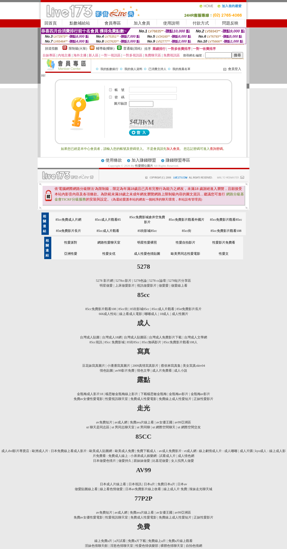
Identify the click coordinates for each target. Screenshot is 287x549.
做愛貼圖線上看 (86, 489)
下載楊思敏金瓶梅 (153, 394)
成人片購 (246, 451)
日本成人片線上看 (113, 484)
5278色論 (140, 281)
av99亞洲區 (183, 422)
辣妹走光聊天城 (200, 489)
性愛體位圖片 (144, 165)
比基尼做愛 (160, 461)
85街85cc (133, 342)
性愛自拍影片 (185, 242)
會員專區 (112, 23)
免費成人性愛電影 (143, 399)
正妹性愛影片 (203, 399)
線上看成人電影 (130, 314)
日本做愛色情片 (104, 461)
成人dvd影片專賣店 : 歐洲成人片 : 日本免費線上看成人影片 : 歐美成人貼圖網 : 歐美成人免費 (67, 451)
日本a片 (149, 484)
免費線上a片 (157, 541)
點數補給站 (80, 23)
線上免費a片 (103, 541)
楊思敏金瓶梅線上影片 (121, 394)
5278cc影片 (123, 281)
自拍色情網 (194, 546)
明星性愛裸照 (147, 242)
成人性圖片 (180, 314)
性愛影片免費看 (223, 242)
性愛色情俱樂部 (146, 546)
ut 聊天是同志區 (97, 427)
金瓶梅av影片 (178, 394)
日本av (182, 484)
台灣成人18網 (112, 337)
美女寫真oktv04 (194, 366)
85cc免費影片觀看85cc (226, 220)
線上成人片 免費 (175, 489)
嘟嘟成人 (150, 314)
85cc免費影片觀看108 (226, 231)
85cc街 (187, 231)
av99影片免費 (124, 370)
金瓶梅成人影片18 (90, 394)
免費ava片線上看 (142, 422)
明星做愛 (106, 285)
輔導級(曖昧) (105, 48)
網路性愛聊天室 (108, 242)
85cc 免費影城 (114, 342)
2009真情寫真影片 (145, 366)
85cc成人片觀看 (108, 231)
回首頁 (50, 23)
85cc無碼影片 (151, 342)
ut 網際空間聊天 (164, 427)
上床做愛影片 (125, 285)
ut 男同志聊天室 (123, 427)
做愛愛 (164, 285)
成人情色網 (186, 456)
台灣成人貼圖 (90, 337)
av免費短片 (104, 422)
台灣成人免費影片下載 (165, 337)
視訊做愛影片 (147, 285)
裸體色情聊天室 (171, 546)
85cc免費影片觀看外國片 (187, 220)
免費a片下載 (137, 541)
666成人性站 (108, 314)
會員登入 (234, 69)
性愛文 (224, 254)
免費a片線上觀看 (180, 541)
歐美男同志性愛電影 (185, 254)
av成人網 (121, 422)
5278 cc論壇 (157, 281)
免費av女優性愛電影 (88, 399)
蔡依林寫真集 (171, 366)
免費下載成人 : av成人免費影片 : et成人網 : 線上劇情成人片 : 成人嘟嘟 (187, 451)
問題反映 (230, 23)
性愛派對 (70, 242)
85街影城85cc (147, 231)
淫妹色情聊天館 (96, 546)
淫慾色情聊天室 (121, 546)
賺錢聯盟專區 (178, 160)
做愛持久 (124, 461)
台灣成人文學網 (195, 337)
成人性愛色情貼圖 (147, 254)
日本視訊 (135, 484)
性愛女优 (108, 254)
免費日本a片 (166, 484)
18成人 (164, 314)
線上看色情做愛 (111, 489)
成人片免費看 (162, 370)
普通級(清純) (132, 48)
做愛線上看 (179, 285)
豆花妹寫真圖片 (93, 366)
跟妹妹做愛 (142, 461)
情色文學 (143, 370)
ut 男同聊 (143, 427)
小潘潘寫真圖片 (118, 366)
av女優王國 (164, 422)
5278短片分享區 (179, 281)
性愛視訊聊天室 (116, 399)
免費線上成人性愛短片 (175, 399)
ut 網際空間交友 (189, 427)
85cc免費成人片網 (69, 220)
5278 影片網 (104, 281)
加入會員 (142, 23)
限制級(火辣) (78, 48)
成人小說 (180, 370)
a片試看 (120, 541)
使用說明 (171, 23)
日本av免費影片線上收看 (143, 489)
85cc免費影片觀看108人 (180, 342)
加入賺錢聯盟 (143, 160)
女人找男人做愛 (182, 461)
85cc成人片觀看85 (108, 220)
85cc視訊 (95, 342)
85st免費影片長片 (68, 231)
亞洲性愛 (70, 254)
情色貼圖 (106, 370)
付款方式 (201, 23)
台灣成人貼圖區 (135, 337)
